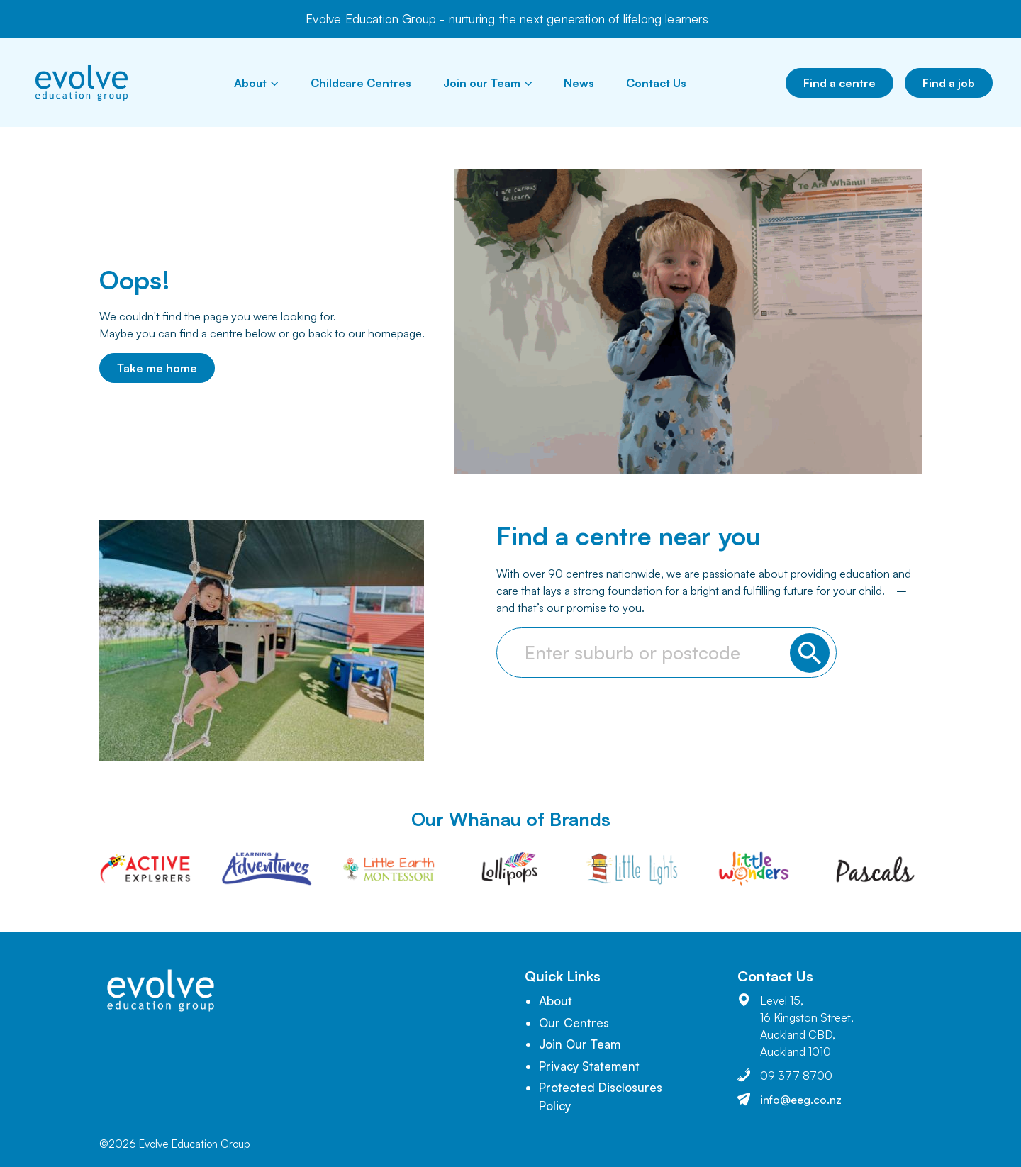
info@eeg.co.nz (801, 1100)
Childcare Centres (361, 83)
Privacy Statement (589, 1066)
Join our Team (487, 83)
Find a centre (839, 83)
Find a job (948, 83)
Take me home (157, 368)
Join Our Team (579, 1044)
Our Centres (574, 1022)
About (256, 83)
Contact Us (656, 83)
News (579, 83)
